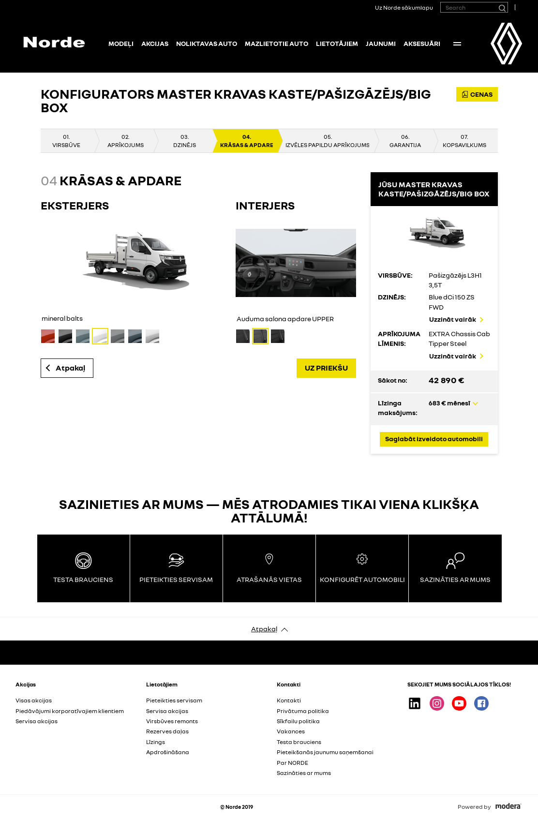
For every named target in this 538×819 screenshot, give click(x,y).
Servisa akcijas (36, 721)
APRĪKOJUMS (125, 145)
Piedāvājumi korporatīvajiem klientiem (69, 711)
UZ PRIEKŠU (326, 367)
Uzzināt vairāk (452, 319)
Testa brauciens (299, 741)
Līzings (155, 741)
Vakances (291, 731)
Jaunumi (381, 43)
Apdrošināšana (167, 752)
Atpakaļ (70, 367)
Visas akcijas (33, 700)
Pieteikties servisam (174, 700)
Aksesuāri (422, 43)
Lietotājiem (337, 43)
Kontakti (289, 700)
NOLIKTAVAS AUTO (206, 43)
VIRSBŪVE (66, 145)
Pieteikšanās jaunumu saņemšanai (325, 752)
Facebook (481, 703)
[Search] (501, 7)
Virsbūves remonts (172, 721)
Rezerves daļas (167, 731)
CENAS (477, 94)
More (457, 44)
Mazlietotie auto (276, 43)
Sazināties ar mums (304, 772)
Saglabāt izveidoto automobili (434, 438)
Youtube (459, 703)
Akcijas (154, 43)
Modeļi (121, 43)
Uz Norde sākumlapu (404, 7)
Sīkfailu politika (298, 721)
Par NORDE (292, 762)
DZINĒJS (184, 145)
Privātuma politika (303, 711)
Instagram (437, 703)
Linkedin (414, 703)
